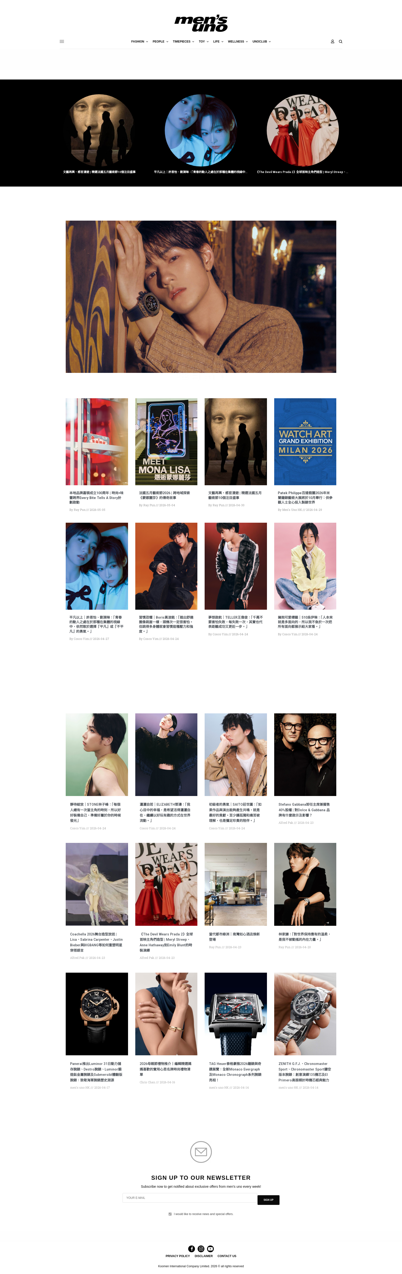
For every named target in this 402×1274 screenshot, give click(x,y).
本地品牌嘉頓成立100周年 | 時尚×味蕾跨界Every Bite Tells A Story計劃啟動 (96, 499)
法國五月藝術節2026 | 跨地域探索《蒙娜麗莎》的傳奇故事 (166, 496)
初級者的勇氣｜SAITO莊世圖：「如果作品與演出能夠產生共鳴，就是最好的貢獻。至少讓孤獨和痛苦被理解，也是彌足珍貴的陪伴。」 (235, 821)
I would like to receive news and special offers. (204, 1218)
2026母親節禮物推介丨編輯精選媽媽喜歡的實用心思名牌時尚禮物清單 (165, 1080)
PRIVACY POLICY (178, 1263)
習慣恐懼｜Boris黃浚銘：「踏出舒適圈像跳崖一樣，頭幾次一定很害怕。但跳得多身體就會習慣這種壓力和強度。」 (166, 630)
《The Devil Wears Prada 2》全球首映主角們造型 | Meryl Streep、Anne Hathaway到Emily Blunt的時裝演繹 (303, 172)
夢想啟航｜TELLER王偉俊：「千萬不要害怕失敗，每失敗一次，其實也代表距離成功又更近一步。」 (235, 630)
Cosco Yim (81, 644)
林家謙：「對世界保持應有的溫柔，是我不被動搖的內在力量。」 (305, 951)
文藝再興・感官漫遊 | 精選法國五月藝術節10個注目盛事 (99, 172)
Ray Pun (80, 511)
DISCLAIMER (204, 1263)
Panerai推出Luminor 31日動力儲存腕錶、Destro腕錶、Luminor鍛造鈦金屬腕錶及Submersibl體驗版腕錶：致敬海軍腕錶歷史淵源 (96, 1086)
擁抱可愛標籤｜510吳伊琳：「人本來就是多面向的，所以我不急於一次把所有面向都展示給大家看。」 (305, 630)
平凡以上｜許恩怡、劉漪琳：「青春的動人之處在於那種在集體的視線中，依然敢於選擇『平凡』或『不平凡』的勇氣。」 (201, 172)
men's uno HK (292, 515)
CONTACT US (227, 1263)
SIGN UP (268, 1206)
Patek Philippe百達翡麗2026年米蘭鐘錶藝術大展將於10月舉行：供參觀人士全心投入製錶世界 (305, 501)
